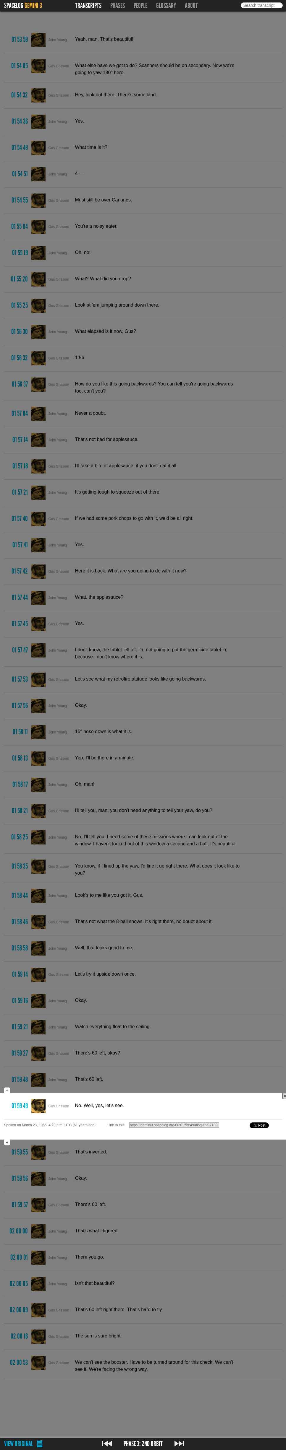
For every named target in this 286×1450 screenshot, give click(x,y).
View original (18, 1444)
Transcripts (88, 5)
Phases (117, 5)
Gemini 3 (33, 5)
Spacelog (13, 5)
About (191, 5)
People (140, 5)
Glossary (166, 5)
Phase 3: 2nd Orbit (143, 1444)
